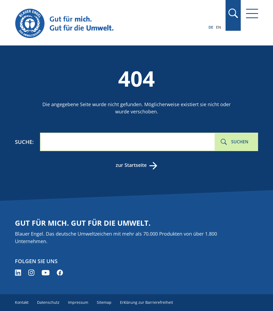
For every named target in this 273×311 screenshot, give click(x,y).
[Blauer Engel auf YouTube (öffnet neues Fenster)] (46, 273)
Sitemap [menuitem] (104, 302)
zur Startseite (131, 165)
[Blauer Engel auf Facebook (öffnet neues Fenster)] (60, 273)
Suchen (239, 142)
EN (218, 27)
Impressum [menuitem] (78, 302)
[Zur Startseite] (100, 24)
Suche (23, 141)
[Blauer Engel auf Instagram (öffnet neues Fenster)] (31, 273)
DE (210, 27)
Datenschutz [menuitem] (48, 302)
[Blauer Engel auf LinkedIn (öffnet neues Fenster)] (18, 273)
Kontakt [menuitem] (22, 302)
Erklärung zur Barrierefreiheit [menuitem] (146, 302)
